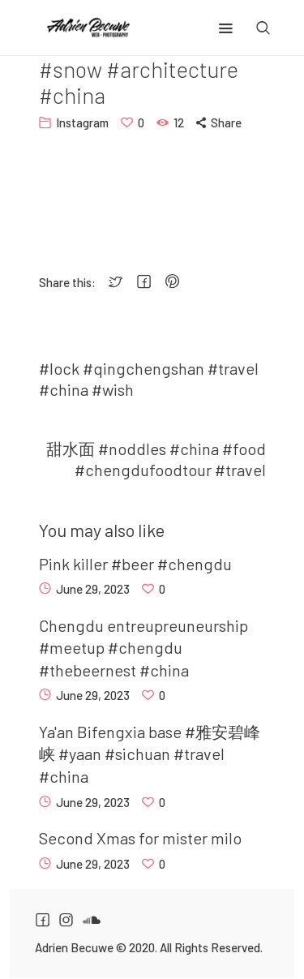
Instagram (82, 122)
